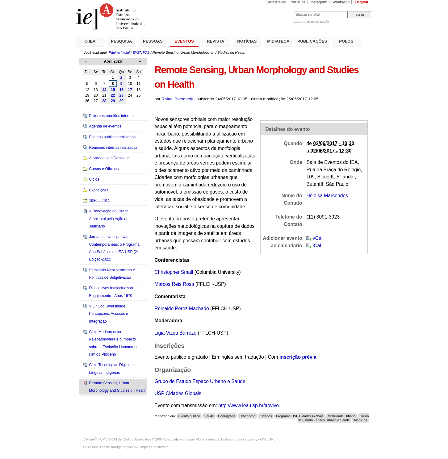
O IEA (90, 41)
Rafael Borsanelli (177, 99)
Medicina (360, 420)
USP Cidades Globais (177, 393)
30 (121, 101)
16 (121, 90)
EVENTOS (184, 41)
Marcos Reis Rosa (174, 284)
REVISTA (215, 41)
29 (113, 101)
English (361, 2)
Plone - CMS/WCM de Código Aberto (115, 439)
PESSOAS (153, 41)
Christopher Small (173, 272)
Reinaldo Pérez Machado (181, 308)
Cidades (266, 416)
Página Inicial (119, 52)
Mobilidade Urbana (341, 416)
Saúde (209, 416)
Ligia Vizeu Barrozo (175, 333)
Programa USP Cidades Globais (300, 416)
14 (104, 90)
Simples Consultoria (153, 447)
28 (104, 101)
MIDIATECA (278, 41)
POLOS (346, 41)
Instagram (319, 2)
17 (130, 90)
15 (113, 90)
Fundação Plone (192, 439)
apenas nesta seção (314, 21)
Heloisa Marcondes (327, 195)
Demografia (226, 416)
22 (113, 95)
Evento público (189, 416)
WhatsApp (341, 2)
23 (121, 95)
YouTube (298, 2)
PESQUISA (121, 41)
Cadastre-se (276, 2)
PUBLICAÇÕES (312, 41)
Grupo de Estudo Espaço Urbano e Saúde (199, 381)
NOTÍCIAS (247, 41)
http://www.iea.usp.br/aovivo (248, 405)
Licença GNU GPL (261, 439)
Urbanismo (247, 416)
